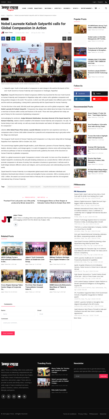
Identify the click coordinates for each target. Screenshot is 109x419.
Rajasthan (10, 15)
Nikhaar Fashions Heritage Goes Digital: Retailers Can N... (59, 259)
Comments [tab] (8, 304)
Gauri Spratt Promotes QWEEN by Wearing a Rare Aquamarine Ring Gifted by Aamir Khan (90, 242)
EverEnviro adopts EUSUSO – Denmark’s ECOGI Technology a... (97, 72)
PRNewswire (93, 414)
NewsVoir (103, 414)
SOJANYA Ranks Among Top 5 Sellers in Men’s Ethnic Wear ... (97, 26)
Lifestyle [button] (58, 8)
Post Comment (8, 333)
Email (39, 310)
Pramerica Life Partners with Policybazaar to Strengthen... (97, 49)
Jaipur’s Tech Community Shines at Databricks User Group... (35, 259)
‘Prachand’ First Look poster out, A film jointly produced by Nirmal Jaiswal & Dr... (19, 202)
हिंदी (96, 8)
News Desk (91, 128)
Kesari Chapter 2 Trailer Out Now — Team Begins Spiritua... (97, 114)
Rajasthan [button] (38, 8)
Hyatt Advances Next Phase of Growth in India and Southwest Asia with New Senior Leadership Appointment (90, 311)
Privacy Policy (82, 414)
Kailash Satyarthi (35, 187)
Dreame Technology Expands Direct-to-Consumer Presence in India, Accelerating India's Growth (90, 221)
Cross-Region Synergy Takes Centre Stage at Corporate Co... (12, 287)
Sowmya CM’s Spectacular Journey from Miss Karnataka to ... (97, 149)
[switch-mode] (106, 2)
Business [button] (67, 8)
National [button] (49, 8)
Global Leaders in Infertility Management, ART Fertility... (97, 38)
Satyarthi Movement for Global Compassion (56, 187)
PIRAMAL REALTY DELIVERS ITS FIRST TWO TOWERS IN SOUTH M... (97, 61)
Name (3, 310)
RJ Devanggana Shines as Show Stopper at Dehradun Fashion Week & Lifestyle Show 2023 (53, 202)
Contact (3, 2)
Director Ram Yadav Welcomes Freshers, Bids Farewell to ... (96, 160)
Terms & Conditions (69, 414)
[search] (106, 8)
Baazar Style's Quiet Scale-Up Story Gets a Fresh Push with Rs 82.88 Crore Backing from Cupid (89, 195)
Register (100, 2)
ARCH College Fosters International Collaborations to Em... (11, 259)
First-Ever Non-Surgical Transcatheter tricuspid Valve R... (34, 287)
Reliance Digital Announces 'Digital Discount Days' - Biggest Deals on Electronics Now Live (90, 202)
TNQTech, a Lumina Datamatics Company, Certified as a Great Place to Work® (90, 228)
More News (77, 318)
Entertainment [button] (87, 8)
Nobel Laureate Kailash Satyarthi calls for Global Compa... (60, 381)
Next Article (42, 197)
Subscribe (104, 376)
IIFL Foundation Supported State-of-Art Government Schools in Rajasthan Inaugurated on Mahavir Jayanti (90, 295)
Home (24, 8)
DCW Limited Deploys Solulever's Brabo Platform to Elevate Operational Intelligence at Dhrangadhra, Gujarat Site (90, 283)
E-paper (30, 8)
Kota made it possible (59, 390)
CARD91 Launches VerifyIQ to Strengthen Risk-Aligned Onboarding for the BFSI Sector (89, 303)
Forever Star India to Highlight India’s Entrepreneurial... (97, 137)
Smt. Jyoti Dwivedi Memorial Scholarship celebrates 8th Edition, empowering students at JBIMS (90, 235)
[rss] (24, 396)
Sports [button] (76, 8)
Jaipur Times (17, 215)
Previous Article (28, 197)
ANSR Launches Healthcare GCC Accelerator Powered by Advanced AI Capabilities (88, 259)
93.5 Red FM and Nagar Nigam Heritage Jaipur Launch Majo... (98, 170)
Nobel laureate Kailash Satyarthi (17, 187)
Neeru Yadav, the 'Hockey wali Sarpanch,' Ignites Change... (60, 370)
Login (94, 2)
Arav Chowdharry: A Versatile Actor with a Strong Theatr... (97, 125)
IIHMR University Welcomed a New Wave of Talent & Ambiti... (60, 287)
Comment (4, 319)
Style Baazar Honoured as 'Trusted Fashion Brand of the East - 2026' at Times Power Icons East (90, 275)
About (9, 2)
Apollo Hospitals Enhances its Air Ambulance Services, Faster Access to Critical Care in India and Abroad (90, 267)
